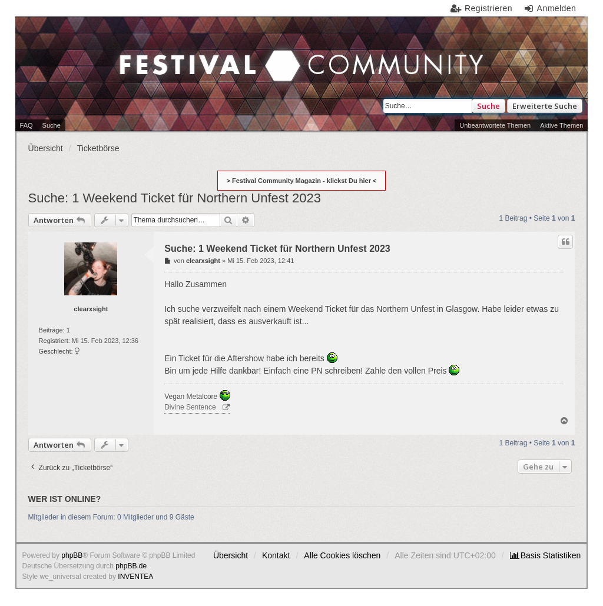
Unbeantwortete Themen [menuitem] (495, 125)
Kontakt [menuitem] (276, 555)
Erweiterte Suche (544, 106)
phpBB (71, 555)
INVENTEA (135, 576)
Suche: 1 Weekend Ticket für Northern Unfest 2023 (174, 198)
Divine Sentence (190, 407)
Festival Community (137, 67)
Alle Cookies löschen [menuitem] (342, 555)
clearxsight (91, 308)
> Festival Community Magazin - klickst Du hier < (302, 180)
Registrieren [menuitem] (488, 8)
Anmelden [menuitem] (557, 8)
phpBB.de (131, 566)
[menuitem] (545, 555)
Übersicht (230, 555)
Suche (488, 106)
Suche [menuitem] (51, 125)
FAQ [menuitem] (26, 125)
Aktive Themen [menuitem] (561, 125)
